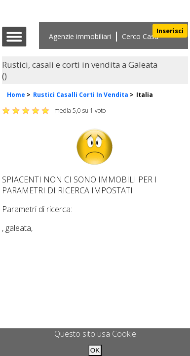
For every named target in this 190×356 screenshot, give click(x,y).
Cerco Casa (140, 36)
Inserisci (170, 30)
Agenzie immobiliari (80, 36)
